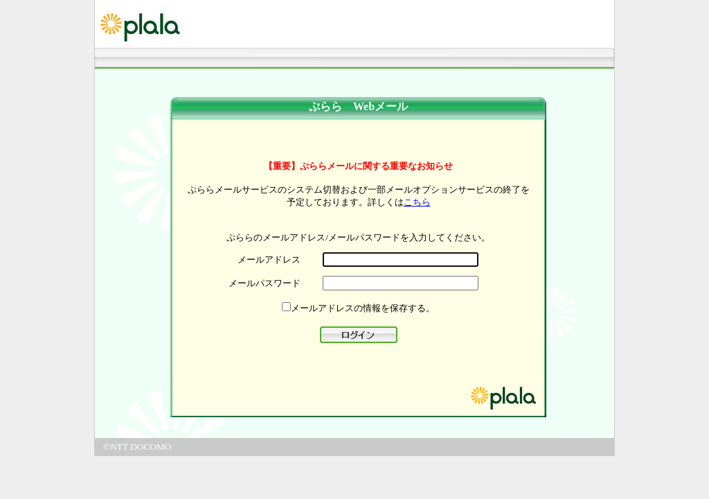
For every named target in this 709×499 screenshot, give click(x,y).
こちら (417, 202)
